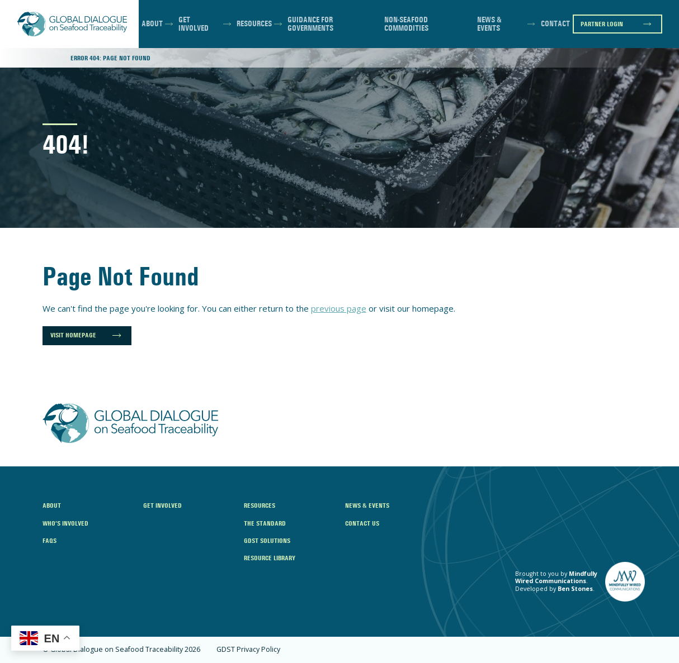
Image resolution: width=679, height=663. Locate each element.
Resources (254, 23)
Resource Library (269, 558)
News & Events (489, 24)
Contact (555, 23)
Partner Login (602, 24)
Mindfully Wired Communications (556, 577)
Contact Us (362, 523)
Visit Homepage (73, 335)
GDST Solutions (267, 540)
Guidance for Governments (310, 24)
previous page (338, 308)
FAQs (49, 540)
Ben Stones (575, 589)
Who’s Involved (65, 523)
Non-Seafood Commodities (406, 24)
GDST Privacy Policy (248, 649)
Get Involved (193, 24)
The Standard (265, 523)
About (152, 23)
